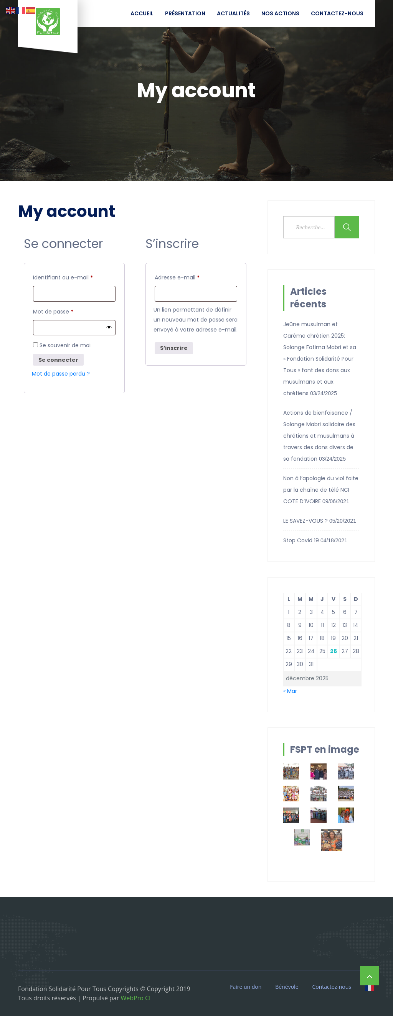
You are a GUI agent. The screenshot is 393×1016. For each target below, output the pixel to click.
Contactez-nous (337, 13)
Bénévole (286, 987)
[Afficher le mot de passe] (109, 329)
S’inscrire (174, 349)
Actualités (233, 13)
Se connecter (58, 362)
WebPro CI (134, 998)
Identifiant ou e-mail (74, 276)
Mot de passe (67, 311)
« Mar (290, 691)
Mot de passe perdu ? (61, 376)
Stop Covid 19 (301, 540)
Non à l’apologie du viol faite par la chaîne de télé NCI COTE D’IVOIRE (320, 489)
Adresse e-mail (192, 276)
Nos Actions (280, 13)
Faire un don (245, 987)
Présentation (185, 13)
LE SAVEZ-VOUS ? (305, 521)
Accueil (142, 13)
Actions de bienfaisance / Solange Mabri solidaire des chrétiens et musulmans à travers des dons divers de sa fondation (319, 436)
